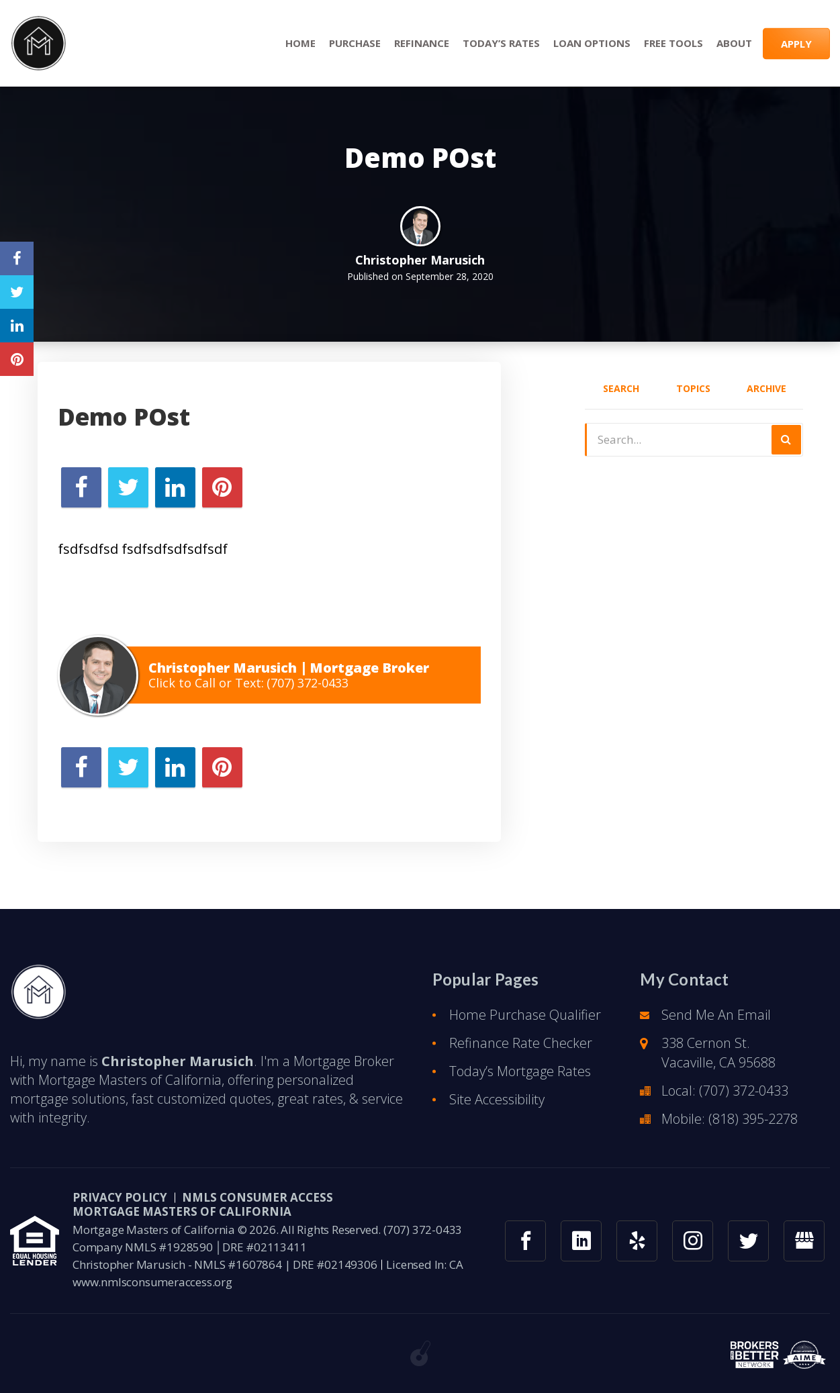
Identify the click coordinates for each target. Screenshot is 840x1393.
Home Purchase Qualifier (525, 1025)
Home (300, 43)
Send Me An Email (716, 1025)
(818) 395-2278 (753, 1129)
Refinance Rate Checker (520, 1053)
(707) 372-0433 (307, 683)
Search (621, 388)
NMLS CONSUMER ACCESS (257, 1207)
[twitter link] (748, 1251)
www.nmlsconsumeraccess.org (152, 1292)
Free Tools (673, 43)
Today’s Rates (501, 43)
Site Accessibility (497, 1109)
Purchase (355, 43)
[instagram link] (692, 1251)
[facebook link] (525, 1251)
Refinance (421, 43)
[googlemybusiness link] (804, 1251)
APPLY (796, 43)
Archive (766, 388)
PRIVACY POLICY (120, 1207)
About (734, 43)
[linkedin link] (581, 1251)
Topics (693, 388)
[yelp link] (636, 1251)
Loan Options (592, 43)
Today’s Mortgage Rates (520, 1081)
